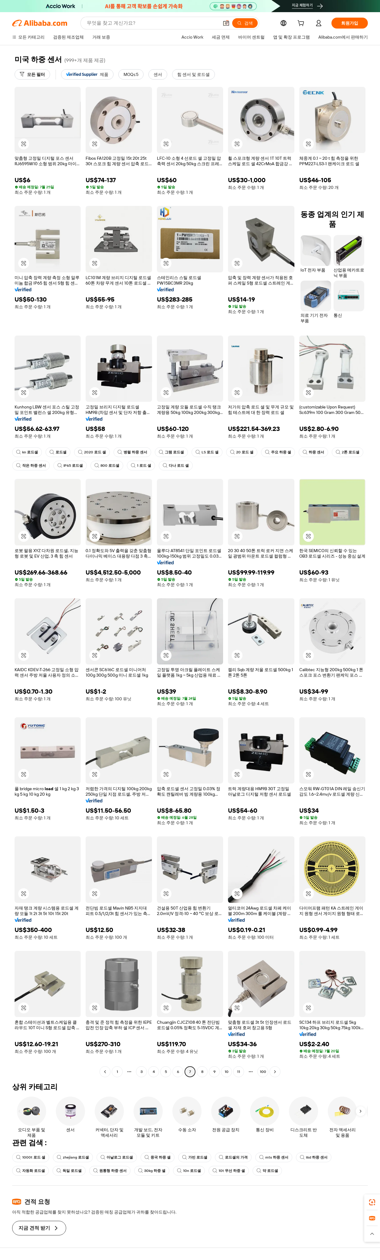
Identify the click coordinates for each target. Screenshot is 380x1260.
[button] (226, 23)
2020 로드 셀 (92, 452)
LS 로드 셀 (207, 452)
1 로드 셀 (141, 465)
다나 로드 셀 (176, 465)
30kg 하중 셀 (151, 1170)
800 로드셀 (106, 465)
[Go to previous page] (105, 1071)
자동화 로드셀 (30, 1170)
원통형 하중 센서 (110, 1170)
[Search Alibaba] (152, 23)
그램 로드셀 (171, 452)
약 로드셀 (267, 1170)
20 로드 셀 (241, 452)
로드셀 (57, 452)
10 (227, 1072)
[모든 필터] (32, 74)
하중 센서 (313, 452)
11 (238, 1072)
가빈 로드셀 (194, 1157)
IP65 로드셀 (70, 465)
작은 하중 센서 (31, 465)
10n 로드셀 (189, 1170)
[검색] (245, 23)
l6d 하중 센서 (313, 1157)
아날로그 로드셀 (116, 1157)
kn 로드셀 (27, 452)
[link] (372, 1202)
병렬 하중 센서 (132, 452)
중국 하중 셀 (157, 1157)
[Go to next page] (275, 1071)
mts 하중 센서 (273, 1157)
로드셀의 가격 (233, 1157)
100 (263, 1072)
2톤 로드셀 (347, 452)
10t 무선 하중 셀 (228, 1170)
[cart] (302, 24)
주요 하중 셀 (278, 452)
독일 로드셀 (69, 1170)
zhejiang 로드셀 (73, 1157)
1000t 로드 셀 (30, 1157)
